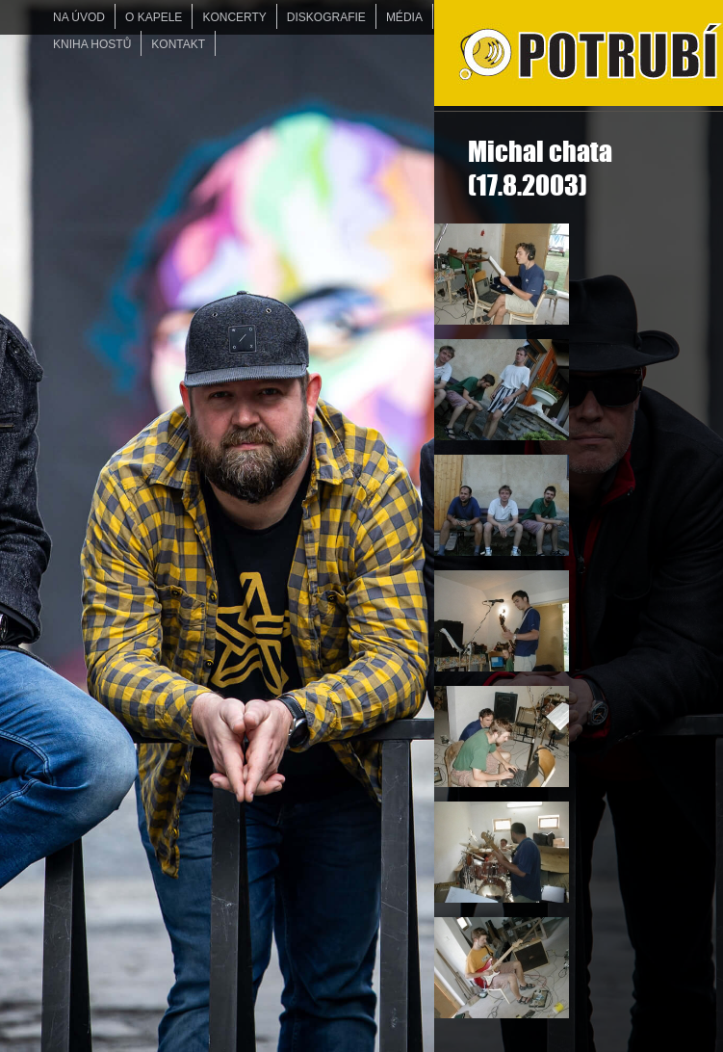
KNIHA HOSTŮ (92, 44)
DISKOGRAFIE (326, 17)
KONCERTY (234, 17)
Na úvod (79, 17)
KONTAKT (178, 44)
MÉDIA (404, 17)
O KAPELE (153, 17)
